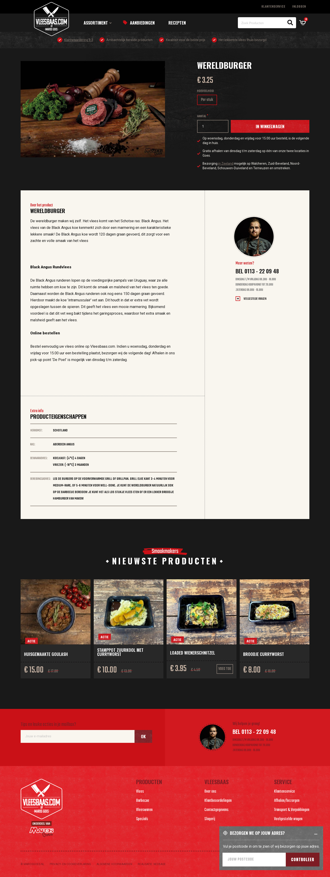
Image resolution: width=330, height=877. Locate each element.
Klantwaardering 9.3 (78, 40)
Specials (142, 819)
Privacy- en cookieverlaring (70, 864)
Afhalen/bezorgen (287, 800)
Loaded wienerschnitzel (192, 653)
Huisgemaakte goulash (46, 654)
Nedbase (160, 864)
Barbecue (142, 800)
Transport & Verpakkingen (291, 810)
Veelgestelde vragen (255, 299)
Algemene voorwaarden (114, 864)
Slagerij (209, 819)
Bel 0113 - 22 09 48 (257, 271)
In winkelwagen (270, 126)
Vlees (140, 791)
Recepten (177, 23)
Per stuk (209, 101)
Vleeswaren (144, 810)
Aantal (201, 116)
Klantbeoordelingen (218, 800)
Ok (143, 736)
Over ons (210, 791)
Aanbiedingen (142, 23)
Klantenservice (273, 6)
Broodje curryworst (263, 654)
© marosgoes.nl (32, 864)
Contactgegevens (216, 810)
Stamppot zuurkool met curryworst (120, 652)
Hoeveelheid (205, 91)
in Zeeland (225, 163)
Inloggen (299, 6)
